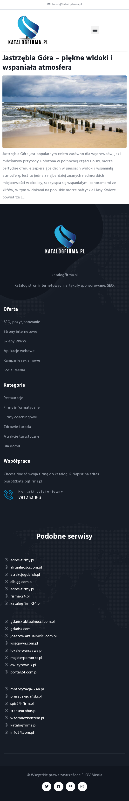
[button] (95, 30)
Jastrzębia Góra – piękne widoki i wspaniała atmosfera (57, 62)
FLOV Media (91, 775)
